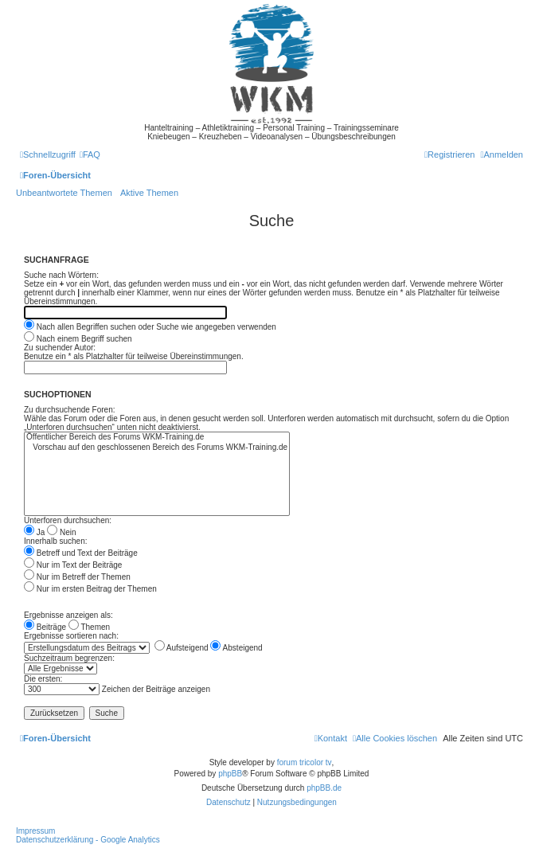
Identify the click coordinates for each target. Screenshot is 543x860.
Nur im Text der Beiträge (73, 565)
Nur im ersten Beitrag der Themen (90, 588)
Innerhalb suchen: (56, 541)
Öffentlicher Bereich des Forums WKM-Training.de (157, 437)
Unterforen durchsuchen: (67, 520)
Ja (34, 532)
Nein (61, 532)
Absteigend (236, 647)
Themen (89, 627)
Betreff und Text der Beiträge (81, 553)
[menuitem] (90, 154)
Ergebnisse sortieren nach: (71, 635)
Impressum (35, 831)
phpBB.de (324, 788)
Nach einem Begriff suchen (78, 338)
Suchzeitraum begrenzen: (69, 658)
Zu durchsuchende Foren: (69, 409)
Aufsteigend (181, 647)
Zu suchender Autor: (60, 347)
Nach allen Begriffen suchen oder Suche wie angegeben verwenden (150, 326)
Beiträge (45, 627)
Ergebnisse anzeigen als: (68, 615)
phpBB (230, 773)
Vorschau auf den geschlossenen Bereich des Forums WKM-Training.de (157, 448)
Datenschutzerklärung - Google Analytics (88, 839)
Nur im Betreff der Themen (77, 577)
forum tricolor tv (304, 762)
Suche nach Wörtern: (61, 275)
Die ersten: (43, 678)
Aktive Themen (149, 192)
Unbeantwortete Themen (64, 192)
